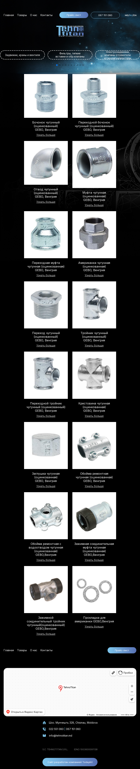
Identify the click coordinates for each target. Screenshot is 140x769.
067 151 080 (105, 15)
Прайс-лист (74, 14)
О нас (33, 15)
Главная (9, 15)
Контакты (46, 15)
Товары (22, 15)
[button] (57, 65)
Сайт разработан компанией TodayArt (70, 762)
